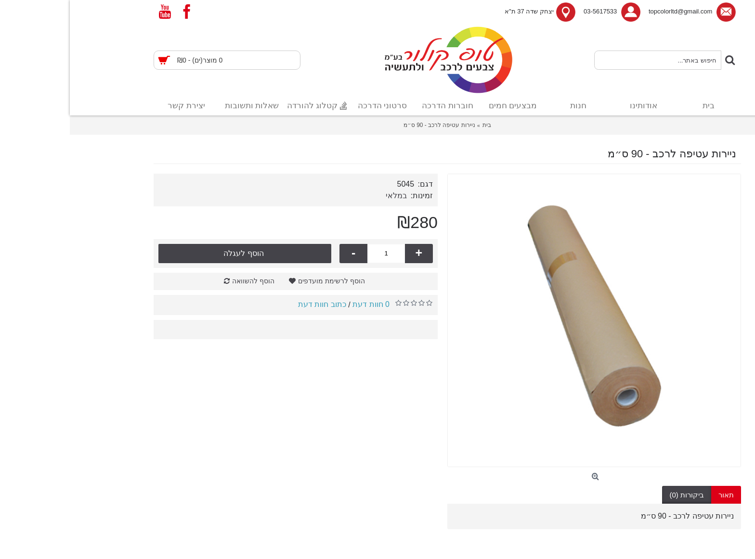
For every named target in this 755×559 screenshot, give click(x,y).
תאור (656, 495)
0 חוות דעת (301, 304)
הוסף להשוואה (183, 281)
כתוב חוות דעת (252, 304)
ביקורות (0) (616, 495)
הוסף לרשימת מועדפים (261, 281)
